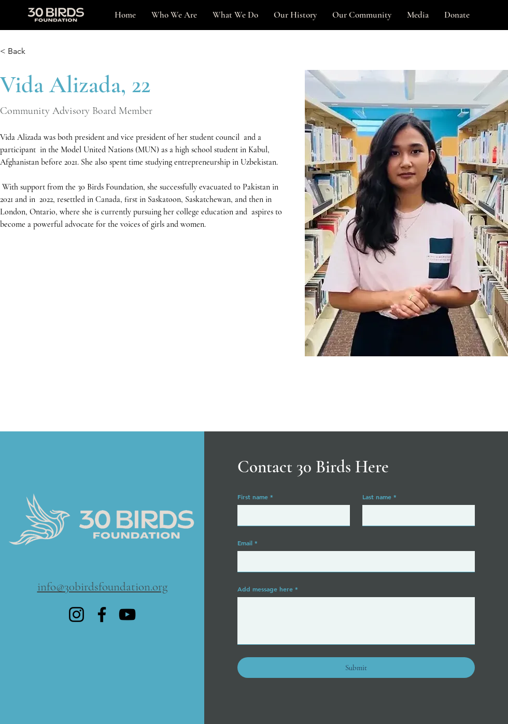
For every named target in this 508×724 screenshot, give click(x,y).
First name (255, 497)
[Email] (353, 561)
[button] (417, 15)
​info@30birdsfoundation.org (102, 587)
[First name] (290, 515)
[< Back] (20, 51)
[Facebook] (102, 614)
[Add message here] (356, 620)
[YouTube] (127, 614)
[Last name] (415, 515)
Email (247, 543)
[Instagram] (76, 614)
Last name (379, 497)
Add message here (267, 589)
